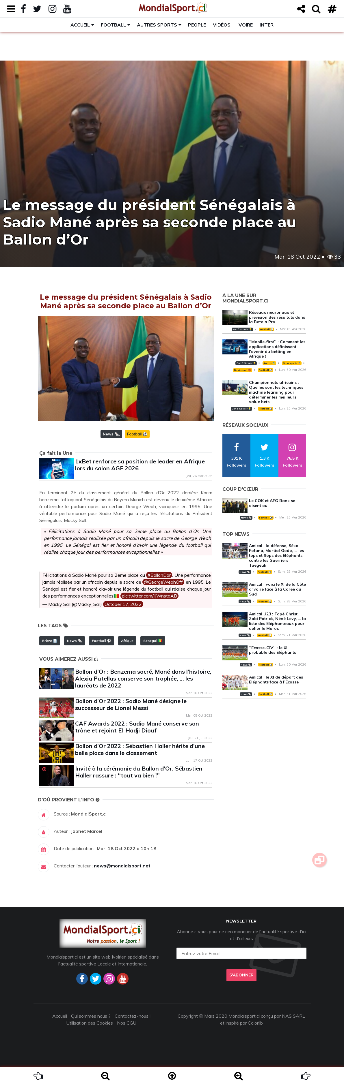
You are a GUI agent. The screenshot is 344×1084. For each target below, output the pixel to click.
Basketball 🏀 (242, 370)
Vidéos (221, 25)
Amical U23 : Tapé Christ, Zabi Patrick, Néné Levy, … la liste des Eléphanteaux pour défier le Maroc (277, 621)
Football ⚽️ (137, 434)
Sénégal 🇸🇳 (152, 640)
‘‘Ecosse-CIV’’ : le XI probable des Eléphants (272, 650)
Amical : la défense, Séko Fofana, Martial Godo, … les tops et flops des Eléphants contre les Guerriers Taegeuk (276, 555)
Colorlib (255, 1023)
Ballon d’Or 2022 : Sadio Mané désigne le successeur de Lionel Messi (131, 704)
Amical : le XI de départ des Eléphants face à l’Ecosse (276, 680)
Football (113, 25)
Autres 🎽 (269, 363)
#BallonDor (159, 575)
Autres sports (157, 25)
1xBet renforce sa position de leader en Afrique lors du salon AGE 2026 (140, 465)
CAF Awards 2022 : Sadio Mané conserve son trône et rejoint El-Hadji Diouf (137, 727)
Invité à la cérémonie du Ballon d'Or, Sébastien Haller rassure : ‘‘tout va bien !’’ (138, 772)
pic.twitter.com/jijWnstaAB (149, 596)
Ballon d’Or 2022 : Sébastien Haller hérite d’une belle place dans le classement (140, 749)
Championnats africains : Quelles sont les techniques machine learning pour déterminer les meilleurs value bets (276, 392)
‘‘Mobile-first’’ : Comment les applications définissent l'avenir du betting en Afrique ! (277, 349)
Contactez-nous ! (132, 1016)
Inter (267, 25)
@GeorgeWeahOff (163, 582)
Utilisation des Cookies (89, 1023)
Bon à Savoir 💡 (242, 329)
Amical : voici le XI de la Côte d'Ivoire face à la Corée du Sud (277, 589)
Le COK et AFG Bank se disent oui (272, 503)
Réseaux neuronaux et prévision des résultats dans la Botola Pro (277, 317)
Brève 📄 (49, 640)
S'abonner (241, 975)
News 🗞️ (111, 434)
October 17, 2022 (123, 604)
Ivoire (245, 25)
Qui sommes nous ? (91, 1016)
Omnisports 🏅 (292, 363)
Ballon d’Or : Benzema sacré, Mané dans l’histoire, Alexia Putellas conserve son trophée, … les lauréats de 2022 (143, 678)
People (197, 25)
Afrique (127, 640)
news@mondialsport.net (122, 866)
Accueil (80, 25)
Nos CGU (126, 1023)
